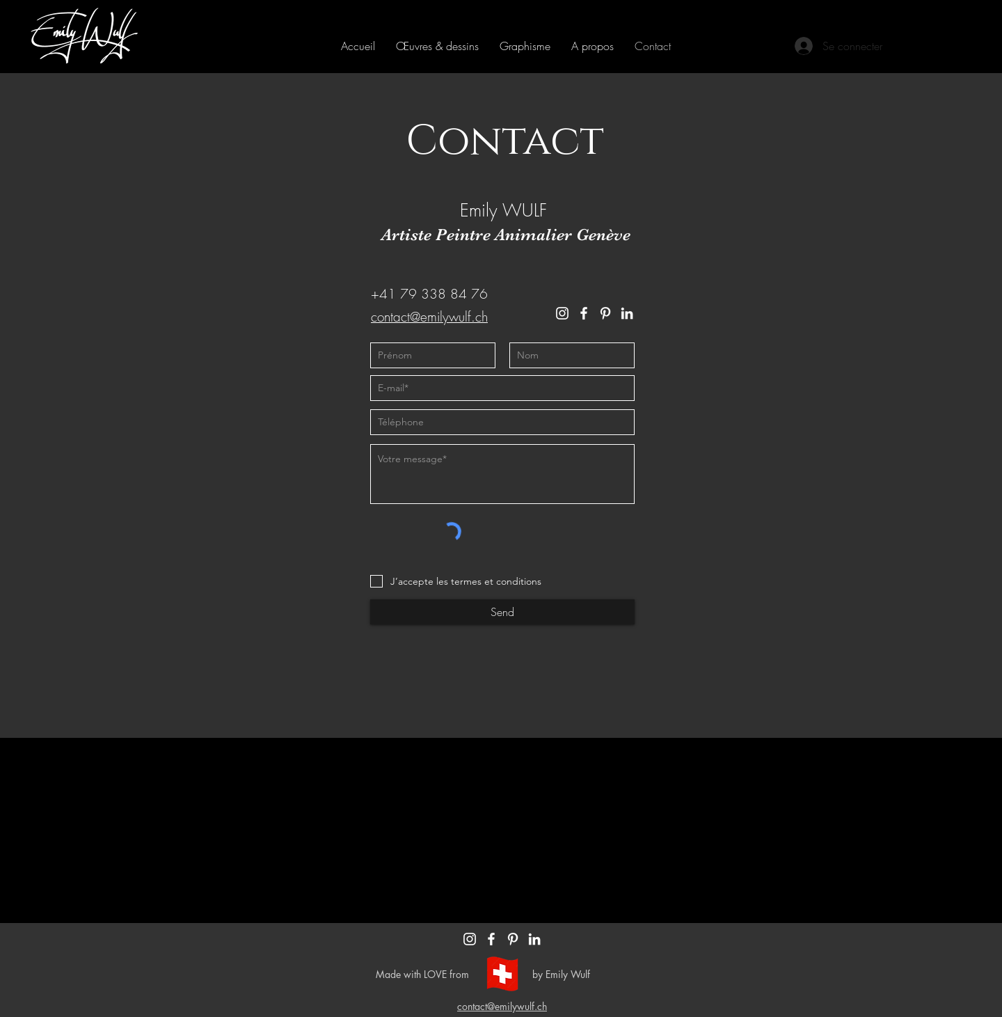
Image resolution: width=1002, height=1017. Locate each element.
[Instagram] (562, 313)
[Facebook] (583, 313)
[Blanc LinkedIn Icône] (534, 939)
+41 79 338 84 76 (429, 294)
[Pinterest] (605, 313)
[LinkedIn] (627, 313)
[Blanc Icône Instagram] (469, 939)
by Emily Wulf (561, 974)
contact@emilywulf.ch (429, 317)
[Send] (502, 611)
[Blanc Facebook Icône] (491, 939)
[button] (437, 46)
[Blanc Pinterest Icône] (512, 939)
